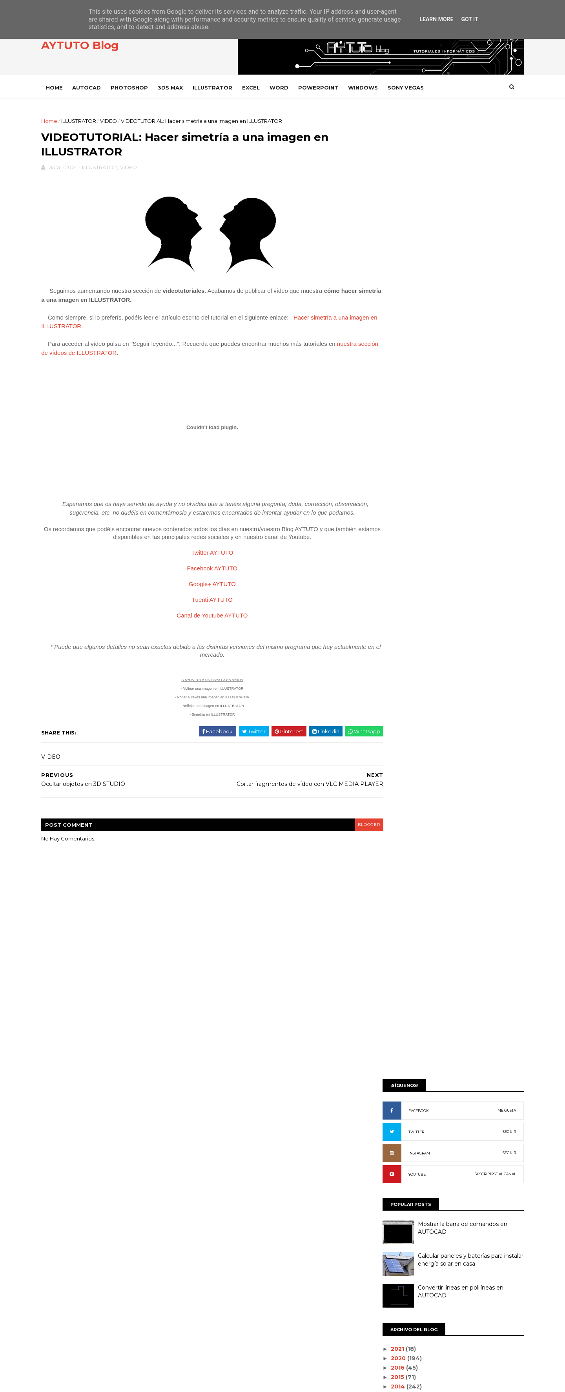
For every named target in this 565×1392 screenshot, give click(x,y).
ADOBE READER (399, 764)
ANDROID (391, 777)
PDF (384, 1003)
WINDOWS (375, 87)
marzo (387, 646)
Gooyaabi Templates (173, 1382)
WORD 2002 (394, 1242)
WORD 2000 (394, 1228)
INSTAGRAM (407, 312)
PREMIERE (391, 1043)
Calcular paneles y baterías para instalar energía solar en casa (459, 418)
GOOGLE (390, 910)
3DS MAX (182, 87)
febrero (389, 655)
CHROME (390, 830)
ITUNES (387, 963)
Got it (469, 19)
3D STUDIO (392, 724)
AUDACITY (391, 791)
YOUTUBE (405, 333)
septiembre (395, 590)
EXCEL (263, 87)
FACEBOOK (407, 270)
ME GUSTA (495, 269)
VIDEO (120, 120)
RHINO (387, 1069)
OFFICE (387, 976)
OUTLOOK (391, 990)
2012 (386, 677)
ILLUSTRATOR (224, 87)
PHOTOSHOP (141, 87)
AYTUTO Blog (92, 46)
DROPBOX (392, 857)
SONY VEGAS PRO (400, 1122)
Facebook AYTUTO (204, 580)
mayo (386, 628)
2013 (386, 554)
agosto (388, 599)
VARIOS (388, 1135)
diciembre (393, 562)
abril (384, 637)
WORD (290, 87)
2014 (387, 545)
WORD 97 (390, 1268)
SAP (383, 1082)
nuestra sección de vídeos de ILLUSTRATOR (120, 356)
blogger (339, 837)
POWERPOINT (330, 87)
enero (387, 665)
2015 (386, 535)
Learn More (436, 19)
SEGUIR (497, 291)
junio (385, 618)
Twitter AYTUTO (204, 565)
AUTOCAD (98, 87)
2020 (387, 517)
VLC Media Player (402, 1162)
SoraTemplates (96, 1382)
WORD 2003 (394, 1255)
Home (66, 87)
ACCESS (388, 737)
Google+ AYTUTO (204, 596)
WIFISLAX (390, 1189)
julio (384, 609)
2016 (387, 526)
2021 (386, 507)
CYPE (385, 844)
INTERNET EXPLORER (404, 950)
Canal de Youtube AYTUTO (203, 628)
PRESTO (389, 1056)
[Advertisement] (441, 172)
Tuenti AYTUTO (204, 612)
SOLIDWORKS (395, 1096)
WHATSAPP (393, 1175)
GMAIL (386, 897)
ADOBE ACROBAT (401, 751)
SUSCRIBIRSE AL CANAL (483, 333)
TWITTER (404, 291)
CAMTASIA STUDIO (401, 817)
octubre (390, 581)
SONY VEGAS (417, 87)
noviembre (394, 571)
